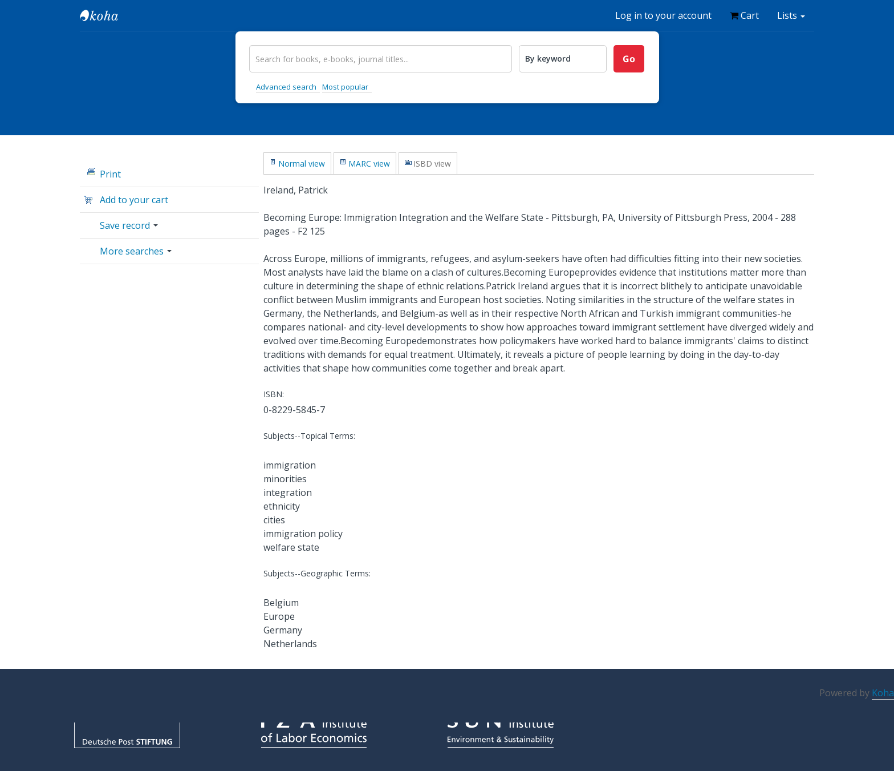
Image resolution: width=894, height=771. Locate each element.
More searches (136, 251)
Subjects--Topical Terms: (309, 435)
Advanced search (286, 87)
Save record (129, 225)
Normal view (301, 163)
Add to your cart (134, 199)
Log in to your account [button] (663, 15)
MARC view (369, 163)
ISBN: (273, 394)
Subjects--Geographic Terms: (317, 573)
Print (110, 174)
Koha (883, 693)
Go (629, 59)
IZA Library (108, 15)
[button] (744, 15)
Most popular (345, 87)
